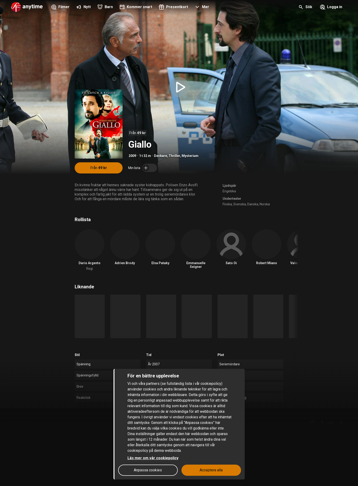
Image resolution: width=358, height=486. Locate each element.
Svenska (239, 204)
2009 (132, 156)
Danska (252, 204)
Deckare (160, 156)
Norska (265, 204)
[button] (201, 7)
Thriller (174, 156)
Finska (227, 204)
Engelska (229, 191)
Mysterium (190, 156)
